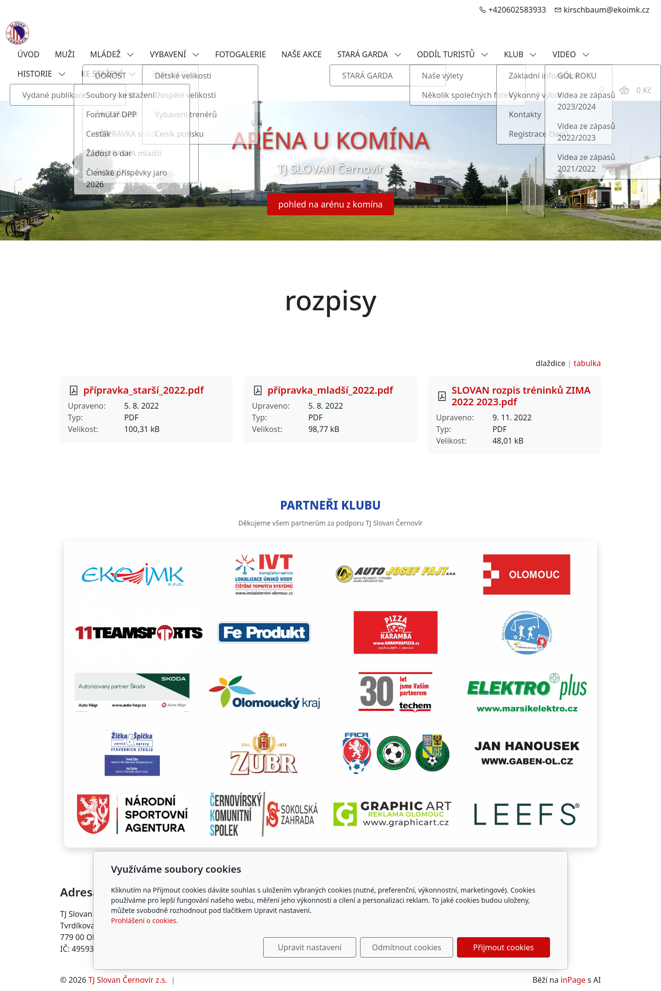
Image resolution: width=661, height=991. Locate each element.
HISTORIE (41, 73)
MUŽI (65, 54)
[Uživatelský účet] (602, 90)
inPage (573, 980)
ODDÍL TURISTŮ (452, 54)
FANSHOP (169, 73)
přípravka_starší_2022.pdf (143, 390)
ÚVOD (28, 54)
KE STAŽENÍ (109, 73)
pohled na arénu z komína (330, 204)
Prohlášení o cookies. (144, 920)
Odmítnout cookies (406, 947)
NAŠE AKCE (302, 54)
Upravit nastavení (309, 947)
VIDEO (570, 54)
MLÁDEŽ (112, 54)
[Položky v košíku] (624, 90)
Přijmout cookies (503, 947)
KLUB (520, 54)
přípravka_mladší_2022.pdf (330, 390)
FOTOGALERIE (240, 54)
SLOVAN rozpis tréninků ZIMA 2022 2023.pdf (521, 396)
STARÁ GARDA (369, 54)
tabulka (587, 363)
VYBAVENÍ (175, 54)
